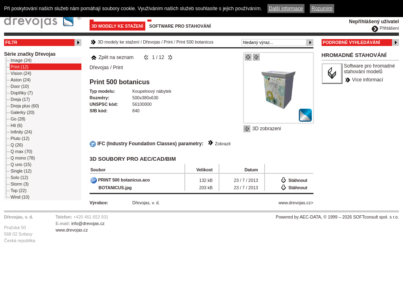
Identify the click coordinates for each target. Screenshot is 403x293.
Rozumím (321, 8)
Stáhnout (298, 180)
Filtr (11, 42)
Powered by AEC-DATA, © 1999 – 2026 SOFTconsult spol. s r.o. (337, 216)
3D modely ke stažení (117, 26)
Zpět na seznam (112, 57)
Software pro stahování (180, 26)
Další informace (286, 8)
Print (168, 41)
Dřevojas (151, 41)
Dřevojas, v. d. (146, 202)
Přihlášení (389, 28)
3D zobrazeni (266, 128)
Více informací (367, 80)
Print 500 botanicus (194, 41)
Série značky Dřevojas (30, 54)
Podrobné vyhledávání (351, 42)
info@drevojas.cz (88, 223)
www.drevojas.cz (294, 202)
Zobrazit (223, 143)
